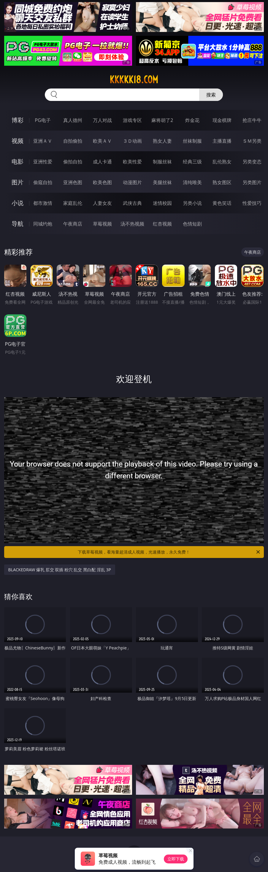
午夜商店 (72, 224)
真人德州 (72, 120)
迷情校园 (162, 203)
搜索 (211, 94)
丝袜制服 (192, 141)
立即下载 (175, 859)
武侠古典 (132, 203)
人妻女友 (102, 203)
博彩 (17, 120)
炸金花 (192, 120)
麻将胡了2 (162, 120)
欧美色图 (102, 182)
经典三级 (192, 161)
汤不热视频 (132, 224)
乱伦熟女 (222, 161)
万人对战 (102, 120)
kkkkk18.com (134, 80)
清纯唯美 (192, 182)
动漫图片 (132, 182)
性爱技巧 (251, 203)
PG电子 (42, 120)
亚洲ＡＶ (42, 141)
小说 (17, 203)
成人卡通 (102, 161)
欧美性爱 (132, 161)
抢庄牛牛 (251, 120)
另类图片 (251, 182)
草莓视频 (102, 224)
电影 (17, 161)
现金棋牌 (222, 120)
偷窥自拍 (42, 182)
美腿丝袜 (162, 182)
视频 (17, 141)
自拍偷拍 (72, 141)
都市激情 (42, 203)
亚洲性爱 (42, 161)
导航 (17, 224)
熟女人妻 (162, 141)
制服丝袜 (162, 161)
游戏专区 (132, 120)
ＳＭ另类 (251, 141)
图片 (17, 182)
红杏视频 (162, 224)
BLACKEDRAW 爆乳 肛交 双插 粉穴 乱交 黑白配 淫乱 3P (59, 569)
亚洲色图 (72, 182)
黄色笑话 (222, 203)
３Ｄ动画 (132, 141)
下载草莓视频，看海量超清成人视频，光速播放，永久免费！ (169, 552)
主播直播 (222, 141)
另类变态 (251, 161)
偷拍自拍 (72, 161)
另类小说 (192, 203)
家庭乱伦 (72, 203)
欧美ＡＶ (102, 141)
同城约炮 (42, 224)
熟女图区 (222, 182)
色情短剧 (192, 224)
